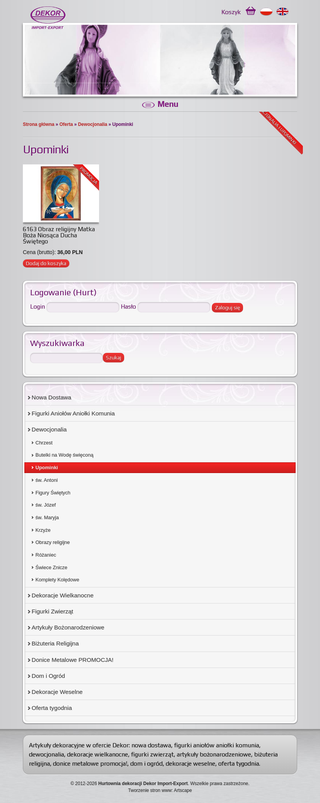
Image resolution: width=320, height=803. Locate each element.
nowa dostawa (151, 745)
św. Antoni (46, 480)
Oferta (66, 124)
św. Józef (45, 505)
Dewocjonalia (92, 124)
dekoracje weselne (190, 763)
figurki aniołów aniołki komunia (216, 745)
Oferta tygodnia (52, 708)
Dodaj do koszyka (46, 263)
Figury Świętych (52, 493)
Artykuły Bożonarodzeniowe (68, 627)
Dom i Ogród (48, 676)
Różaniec (45, 555)
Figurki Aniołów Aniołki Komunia (73, 413)
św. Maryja (47, 517)
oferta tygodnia (238, 763)
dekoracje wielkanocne (97, 754)
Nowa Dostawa (51, 397)
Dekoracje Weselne (57, 692)
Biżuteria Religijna (55, 643)
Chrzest (44, 443)
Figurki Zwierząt (52, 611)
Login (37, 306)
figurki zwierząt (152, 754)
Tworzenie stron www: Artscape (160, 790)
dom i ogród (146, 763)
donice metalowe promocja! (90, 763)
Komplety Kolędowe (57, 580)
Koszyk (231, 12)
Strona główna (38, 124)
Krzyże (43, 530)
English (283, 12)
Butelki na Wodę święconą (64, 455)
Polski (266, 12)
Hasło (128, 306)
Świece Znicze (51, 567)
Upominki (46, 467)
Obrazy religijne (52, 542)
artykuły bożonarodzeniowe (214, 754)
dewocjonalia (46, 754)
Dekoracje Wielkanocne (63, 595)
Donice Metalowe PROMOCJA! (73, 660)
